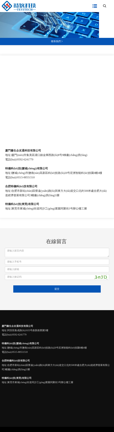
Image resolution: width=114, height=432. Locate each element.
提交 (56, 289)
